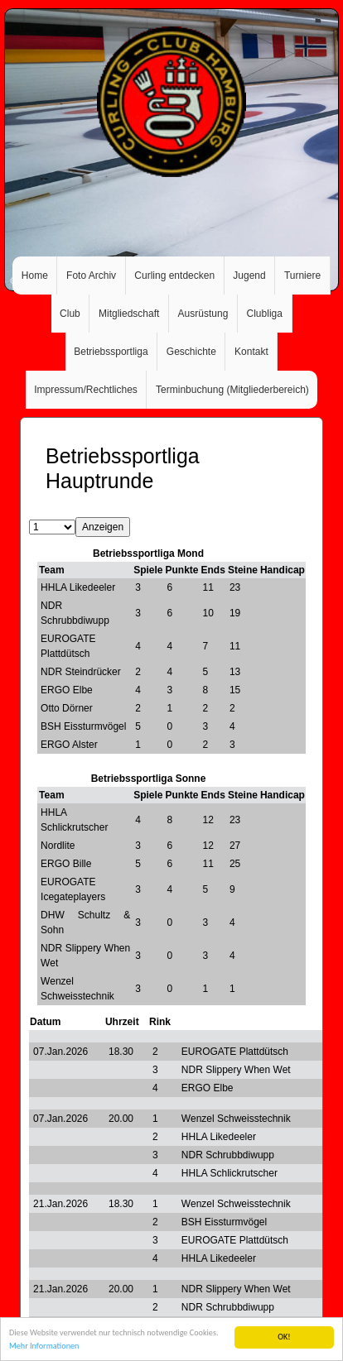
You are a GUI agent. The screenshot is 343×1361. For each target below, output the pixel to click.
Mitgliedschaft (129, 313)
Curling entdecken (174, 275)
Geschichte (191, 351)
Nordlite (58, 845)
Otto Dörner (67, 708)
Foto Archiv (91, 275)
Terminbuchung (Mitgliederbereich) (232, 389)
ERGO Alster (69, 744)
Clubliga (265, 313)
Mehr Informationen (44, 1346)
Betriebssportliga (110, 351)
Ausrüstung (203, 313)
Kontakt (251, 351)
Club (70, 313)
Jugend (249, 275)
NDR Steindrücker (81, 672)
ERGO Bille (66, 864)
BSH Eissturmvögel (83, 726)
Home (35, 275)
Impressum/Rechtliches (86, 389)
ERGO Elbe (67, 690)
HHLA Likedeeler (78, 587)
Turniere (302, 275)
